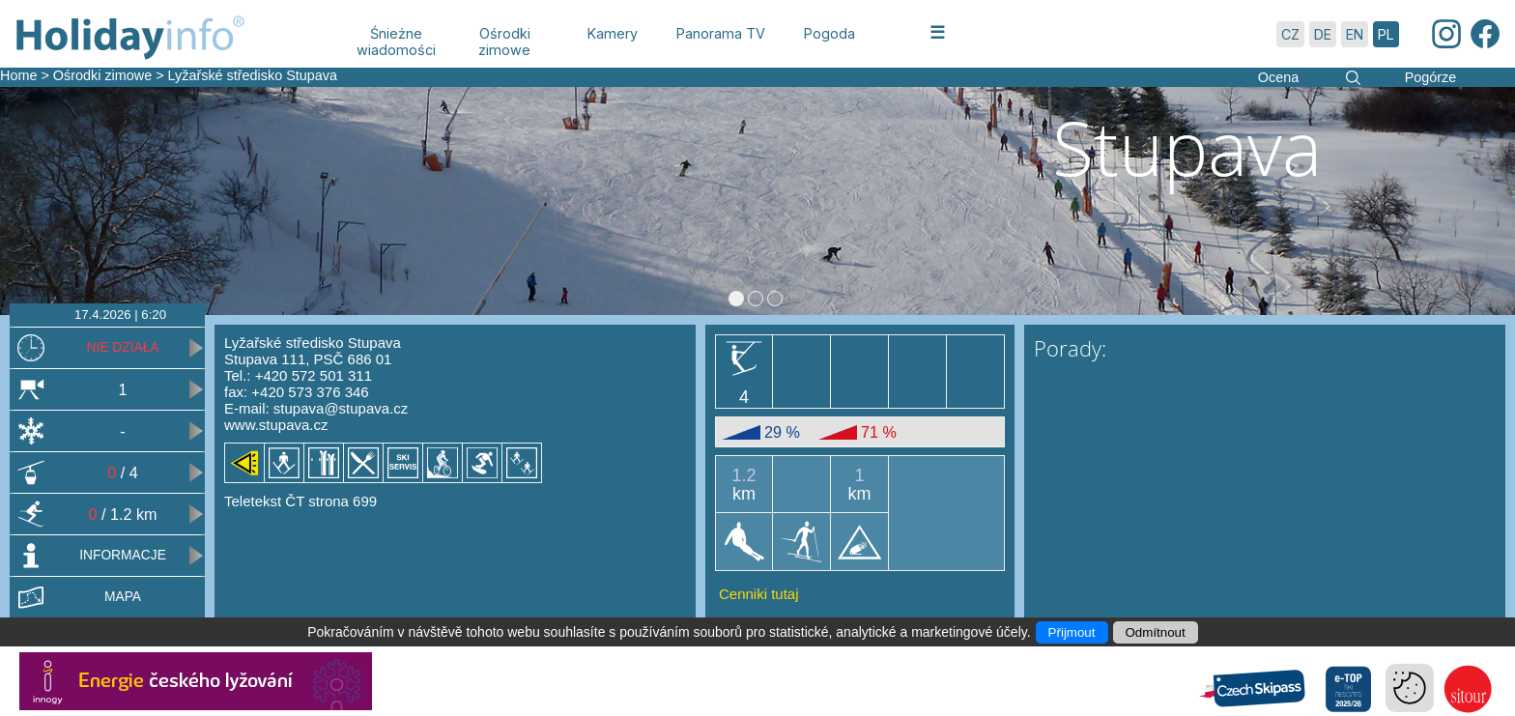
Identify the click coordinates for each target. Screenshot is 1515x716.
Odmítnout (1156, 632)
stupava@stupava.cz (340, 408)
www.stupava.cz (276, 424)
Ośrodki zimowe (102, 75)
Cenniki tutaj (759, 594)
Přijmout (1072, 632)
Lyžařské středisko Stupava (252, 75)
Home (18, 75)
